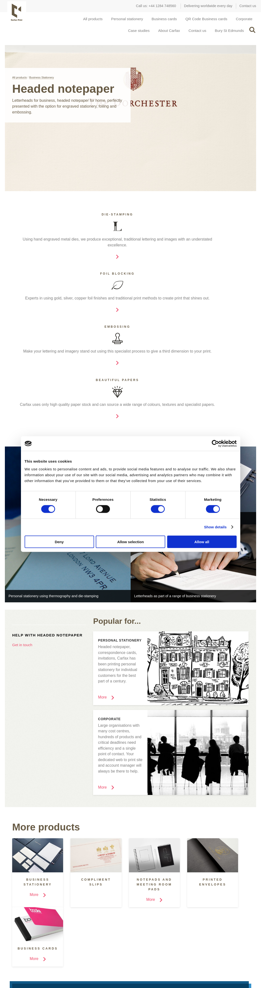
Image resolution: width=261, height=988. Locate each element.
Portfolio (137, 913)
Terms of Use (192, 968)
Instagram (12, 971)
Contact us (247, 6)
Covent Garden (204, 906)
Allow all (201, 542)
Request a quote (124, 858)
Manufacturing (18, 928)
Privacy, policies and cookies (231, 968)
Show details (215, 527)
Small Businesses (21, 935)
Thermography (80, 939)
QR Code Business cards (204, 21)
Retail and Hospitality (23, 921)
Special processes (84, 897)
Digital (74, 917)
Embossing (77, 924)
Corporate (243, 21)
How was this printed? (148, 921)
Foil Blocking (79, 931)
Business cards (160, 21)
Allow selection (130, 542)
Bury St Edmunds (228, 36)
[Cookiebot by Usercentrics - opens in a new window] (215, 443)
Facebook (24, 971)
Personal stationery (121, 21)
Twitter (35, 971)
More (11, 944)
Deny (59, 542)
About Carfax (165, 36)
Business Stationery (43, 84)
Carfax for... (26, 895)
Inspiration (147, 895)
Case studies (133, 36)
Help (134, 928)
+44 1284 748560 (162, 6)
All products (85, 21)
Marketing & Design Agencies (30, 906)
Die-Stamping (79, 909)
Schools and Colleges (24, 913)
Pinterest (47, 971)
